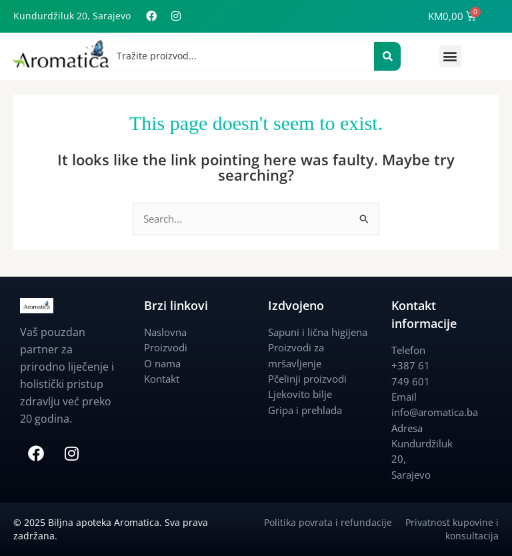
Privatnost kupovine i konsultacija (452, 529)
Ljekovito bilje (300, 394)
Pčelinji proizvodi (307, 378)
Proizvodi (165, 347)
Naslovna (165, 332)
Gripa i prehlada (305, 410)
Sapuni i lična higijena (317, 332)
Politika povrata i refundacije (334, 522)
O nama (162, 363)
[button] (450, 56)
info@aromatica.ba (434, 412)
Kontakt (161, 378)
